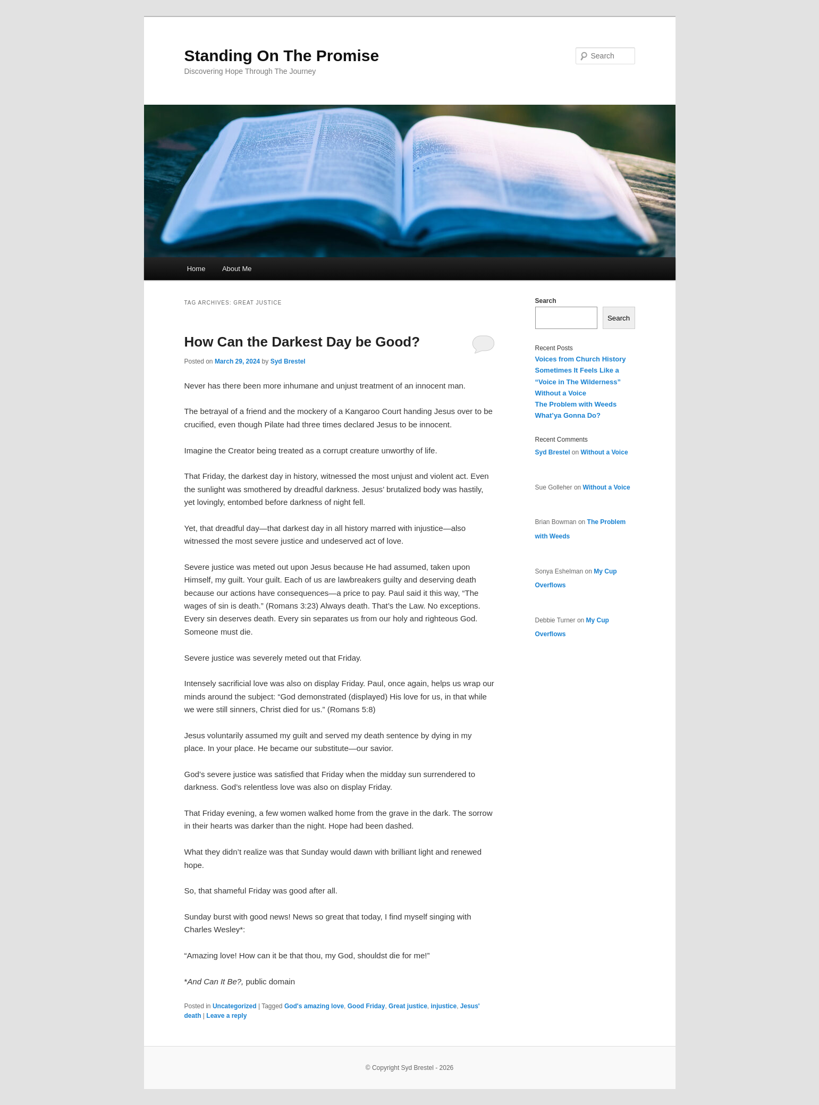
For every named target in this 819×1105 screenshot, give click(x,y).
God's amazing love (314, 1006)
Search (545, 301)
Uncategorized (235, 1006)
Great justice (408, 1006)
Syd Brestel (288, 361)
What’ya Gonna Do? (568, 415)
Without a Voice (560, 393)
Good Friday (366, 1006)
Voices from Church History (580, 359)
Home (196, 269)
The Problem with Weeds (576, 404)
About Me (237, 269)
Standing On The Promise (281, 55)
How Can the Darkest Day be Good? (302, 342)
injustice (443, 1006)
